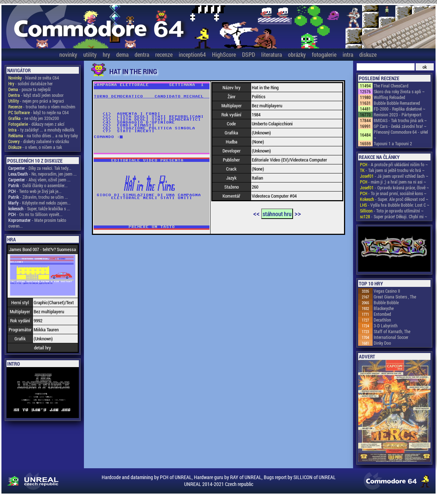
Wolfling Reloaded (389, 97)
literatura (271, 54)
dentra (142, 54)
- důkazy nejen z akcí (36, 124)
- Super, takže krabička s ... (39, 208)
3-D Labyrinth (386, 325)
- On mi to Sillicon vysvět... (35, 214)
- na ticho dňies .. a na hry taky (43, 135)
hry (106, 54)
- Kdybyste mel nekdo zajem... (39, 203)
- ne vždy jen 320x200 (33, 118)
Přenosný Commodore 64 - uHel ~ (401, 135)
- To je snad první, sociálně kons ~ (393, 193)
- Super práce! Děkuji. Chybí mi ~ (393, 216)
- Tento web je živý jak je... (34, 191)
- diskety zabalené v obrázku (38, 141)
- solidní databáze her (30, 83)
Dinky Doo (382, 343)
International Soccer (391, 337)
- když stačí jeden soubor (36, 95)
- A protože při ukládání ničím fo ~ (394, 164)
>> (297, 213)
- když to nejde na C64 (38, 112)
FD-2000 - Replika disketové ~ (399, 109)
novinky (68, 54)
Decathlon (382, 320)
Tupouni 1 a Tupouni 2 (393, 143)
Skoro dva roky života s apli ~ (399, 91)
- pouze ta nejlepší (29, 89)
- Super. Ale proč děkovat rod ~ (394, 199)
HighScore (224, 54)
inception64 (192, 54)
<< (256, 213)
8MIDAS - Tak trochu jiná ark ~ (400, 120)
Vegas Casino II (387, 291)
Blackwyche (384, 308)
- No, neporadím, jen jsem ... (42, 174)
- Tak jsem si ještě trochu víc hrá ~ (392, 170)
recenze (164, 54)
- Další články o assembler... (38, 185)
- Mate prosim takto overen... (37, 223)
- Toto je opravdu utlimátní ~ (392, 211)
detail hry (42, 347)
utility (90, 54)
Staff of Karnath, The (392, 331)
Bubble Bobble (386, 302)
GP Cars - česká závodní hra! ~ (400, 126)
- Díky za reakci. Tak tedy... (39, 168)
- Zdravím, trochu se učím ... (38, 197)
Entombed (382, 314)
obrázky (297, 54)
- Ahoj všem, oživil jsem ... (39, 179)
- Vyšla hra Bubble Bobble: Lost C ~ (394, 205)
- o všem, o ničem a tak (35, 147)
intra (348, 54)
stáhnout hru (277, 214)
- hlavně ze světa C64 (33, 78)
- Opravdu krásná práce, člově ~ (394, 187)
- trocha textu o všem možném (41, 106)
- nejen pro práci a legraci (36, 101)
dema (122, 54)
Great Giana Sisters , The (395, 297)
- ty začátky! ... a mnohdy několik (41, 130)
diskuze (368, 54)
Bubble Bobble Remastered (397, 103)
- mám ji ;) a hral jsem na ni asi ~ (393, 182)
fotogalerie (324, 54)
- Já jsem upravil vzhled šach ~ (394, 176)
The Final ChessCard (391, 86)
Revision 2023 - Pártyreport (397, 114)
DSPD (248, 54)
